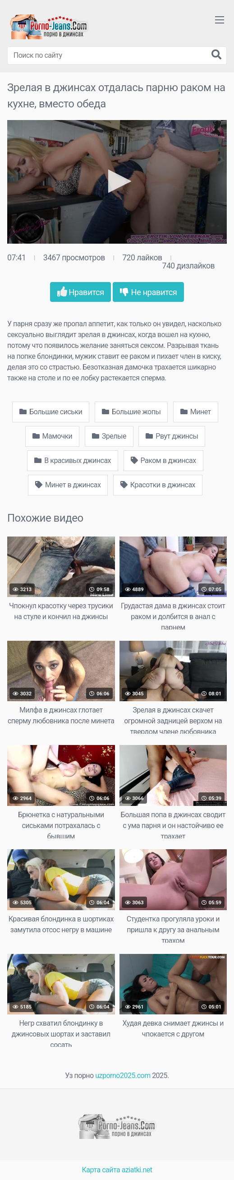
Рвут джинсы (172, 436)
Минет (195, 411)
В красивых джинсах (72, 460)
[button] (117, 181)
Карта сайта (101, 1170)
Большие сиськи (50, 411)
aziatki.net (137, 1170)
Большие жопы (131, 411)
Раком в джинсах (163, 460)
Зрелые (109, 436)
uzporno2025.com (122, 1075)
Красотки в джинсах (157, 485)
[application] (117, 182)
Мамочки (52, 436)
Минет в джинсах (68, 485)
